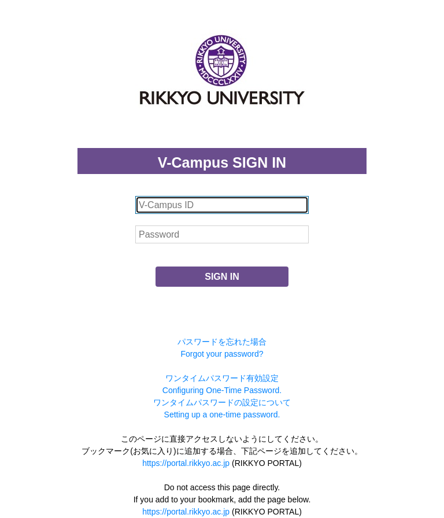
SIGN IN (222, 277)
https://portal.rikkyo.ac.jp (186, 463)
